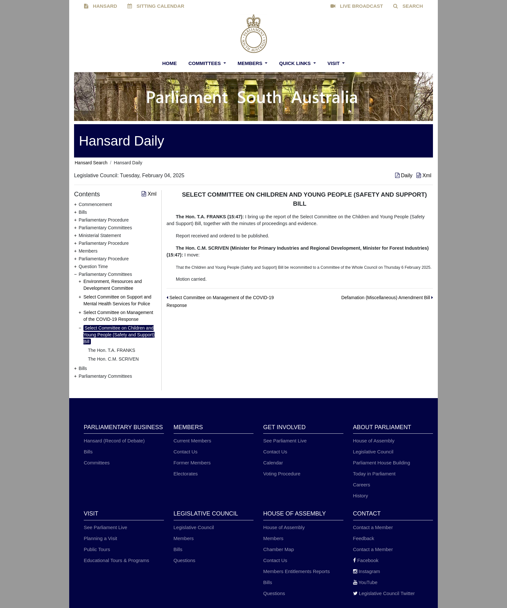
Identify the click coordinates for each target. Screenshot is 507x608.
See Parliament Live (285, 440)
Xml (423, 175)
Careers (361, 484)
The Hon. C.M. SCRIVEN (113, 359)
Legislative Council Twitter (384, 593)
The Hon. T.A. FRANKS (111, 350)
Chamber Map (278, 549)
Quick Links (295, 63)
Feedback (363, 538)
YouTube (365, 582)
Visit (334, 63)
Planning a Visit (100, 538)
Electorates (186, 473)
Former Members (192, 462)
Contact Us (186, 451)
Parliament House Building (381, 462)
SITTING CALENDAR (155, 6)
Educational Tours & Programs (116, 560)
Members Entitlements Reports (296, 571)
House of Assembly (373, 440)
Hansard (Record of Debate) (114, 440)
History (360, 495)
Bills (88, 451)
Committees (205, 63)
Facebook (366, 560)
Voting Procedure (281, 473)
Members (251, 63)
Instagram (366, 571)
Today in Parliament (374, 473)
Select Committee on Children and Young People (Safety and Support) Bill (119, 334)
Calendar (273, 462)
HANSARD (100, 6)
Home (169, 63)
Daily (404, 175)
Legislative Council (373, 451)
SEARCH (408, 6)
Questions (185, 560)
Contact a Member (373, 527)
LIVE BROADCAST (356, 6)
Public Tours (97, 549)
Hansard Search (91, 162)
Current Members (192, 440)
